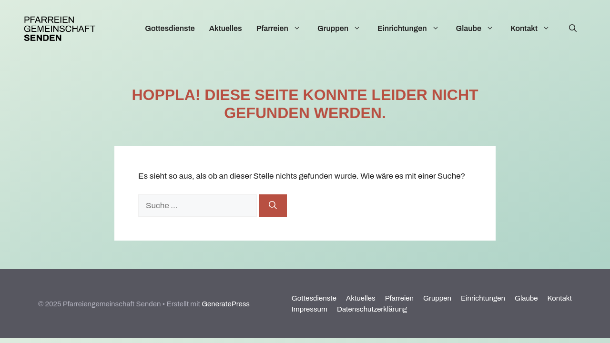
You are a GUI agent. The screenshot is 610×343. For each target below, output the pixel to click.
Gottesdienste (169, 28)
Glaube (479, 28)
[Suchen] (273, 205)
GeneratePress (226, 304)
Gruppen (343, 28)
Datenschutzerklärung (372, 309)
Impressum (309, 309)
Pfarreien (283, 28)
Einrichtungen (413, 28)
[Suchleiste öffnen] (572, 28)
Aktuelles (225, 28)
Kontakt (534, 28)
